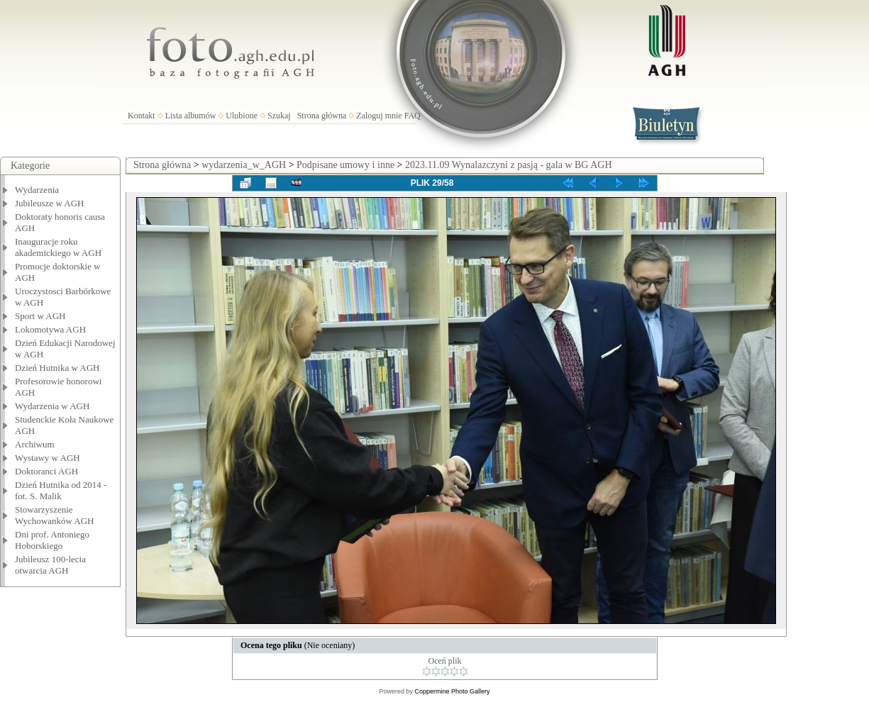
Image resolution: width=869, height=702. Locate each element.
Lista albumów (190, 116)
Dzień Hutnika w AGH (57, 367)
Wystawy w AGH (47, 457)
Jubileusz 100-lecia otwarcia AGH (50, 565)
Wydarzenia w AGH (52, 406)
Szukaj (279, 116)
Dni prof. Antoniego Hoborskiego (52, 540)
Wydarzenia (37, 189)
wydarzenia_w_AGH (243, 165)
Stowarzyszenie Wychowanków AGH (54, 515)
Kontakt (141, 116)
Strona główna (322, 116)
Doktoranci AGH (46, 471)
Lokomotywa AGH (50, 329)
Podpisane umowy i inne (345, 165)
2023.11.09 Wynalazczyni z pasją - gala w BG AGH (508, 165)
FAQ (412, 116)
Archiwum (35, 444)
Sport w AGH (40, 316)
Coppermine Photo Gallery (451, 691)
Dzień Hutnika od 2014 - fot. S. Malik (60, 490)
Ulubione (242, 116)
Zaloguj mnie (379, 116)
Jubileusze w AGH (49, 203)
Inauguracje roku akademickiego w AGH (58, 247)
